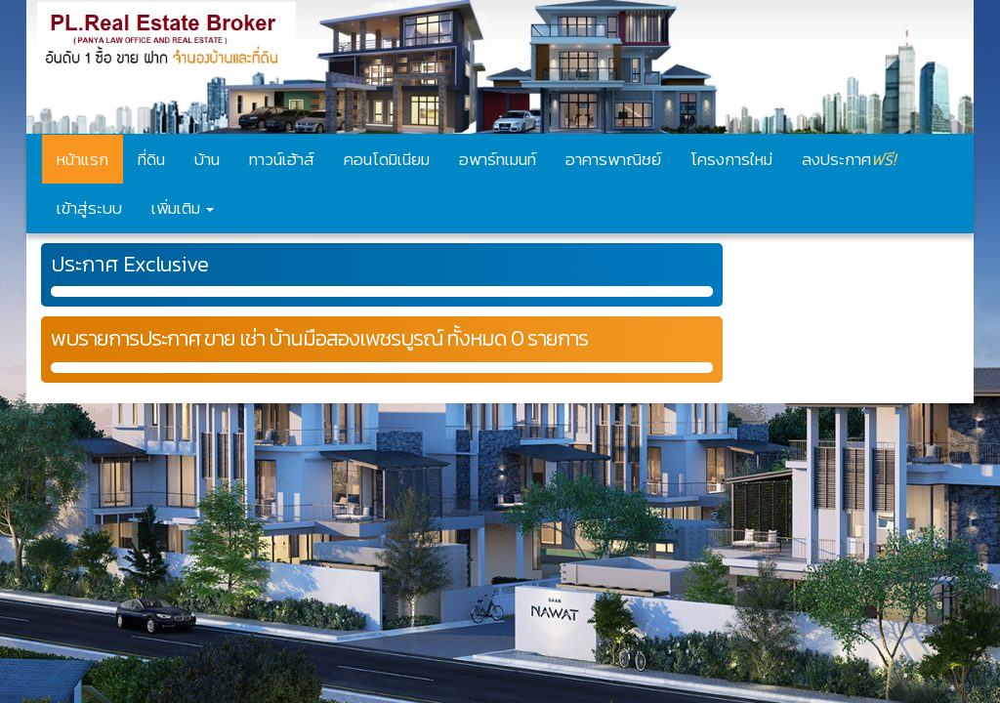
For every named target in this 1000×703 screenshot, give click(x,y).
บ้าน (207, 159)
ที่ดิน (151, 159)
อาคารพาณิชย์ (613, 159)
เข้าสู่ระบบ (89, 208)
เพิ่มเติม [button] (182, 208)
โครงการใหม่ (731, 159)
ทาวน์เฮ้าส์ (281, 159)
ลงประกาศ (849, 158)
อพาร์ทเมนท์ (497, 159)
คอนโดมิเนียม (387, 159)
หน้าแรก (82, 159)
